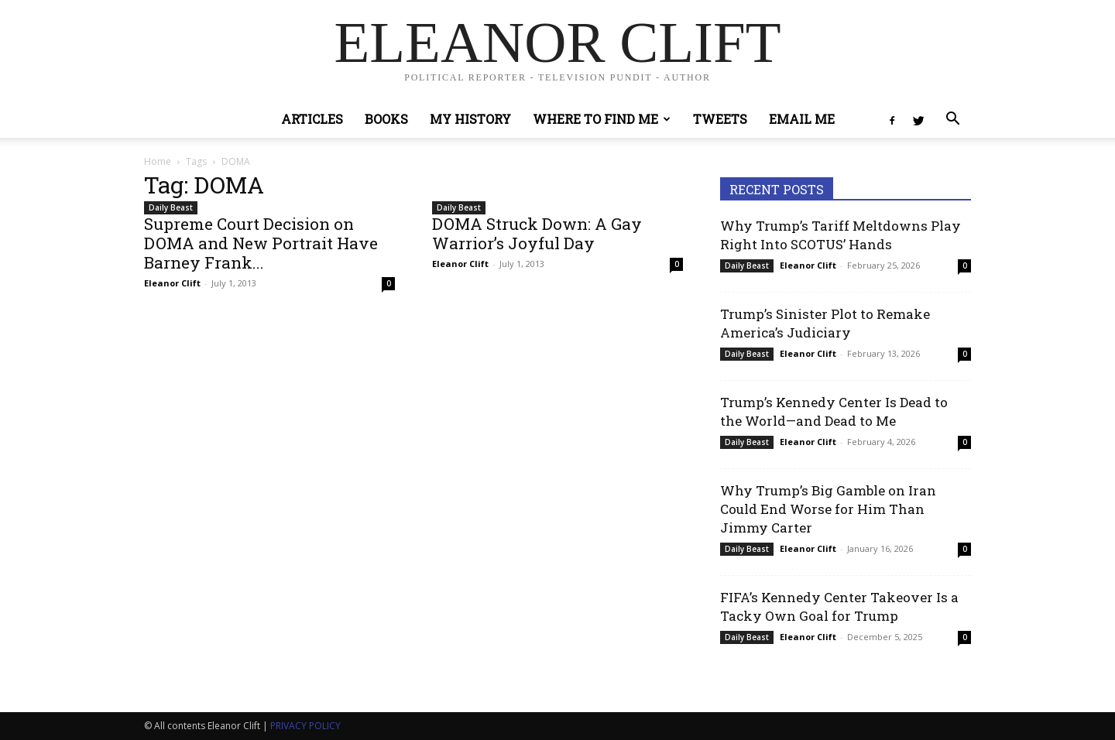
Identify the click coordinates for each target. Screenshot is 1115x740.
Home (157, 161)
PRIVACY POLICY (305, 725)
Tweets (720, 119)
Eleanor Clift (172, 283)
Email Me (802, 119)
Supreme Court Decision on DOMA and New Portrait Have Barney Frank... (261, 243)
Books (386, 119)
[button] (952, 120)
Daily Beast (171, 207)
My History (470, 119)
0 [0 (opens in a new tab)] (964, 265)
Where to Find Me (602, 119)
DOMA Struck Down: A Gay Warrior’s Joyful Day (537, 233)
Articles (312, 119)
